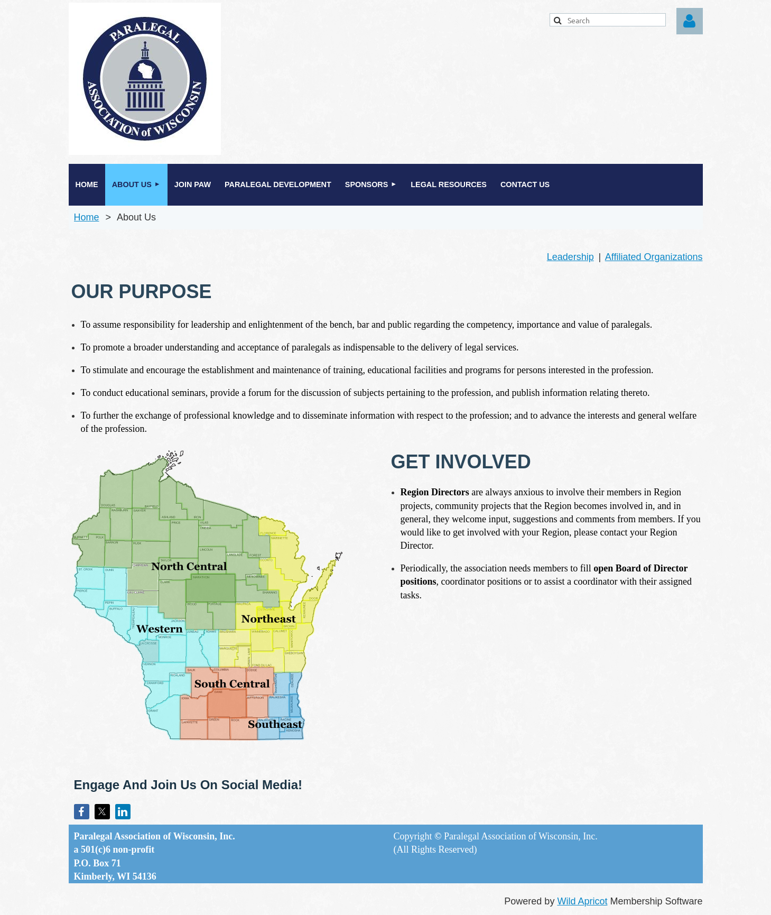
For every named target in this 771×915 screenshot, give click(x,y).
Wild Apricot (582, 901)
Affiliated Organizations (654, 257)
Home (86, 217)
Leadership (570, 257)
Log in (689, 21)
